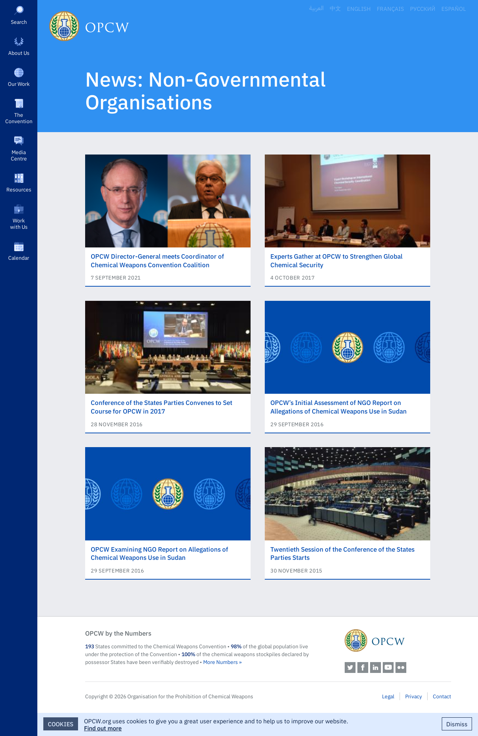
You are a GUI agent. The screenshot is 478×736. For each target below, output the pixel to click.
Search (19, 21)
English (359, 8)
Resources (18, 189)
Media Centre (19, 155)
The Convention (18, 118)
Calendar (18, 257)
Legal (388, 696)
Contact (442, 696)
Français (390, 8)
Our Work (19, 83)
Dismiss (457, 724)
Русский (422, 8)
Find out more (103, 728)
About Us (19, 52)
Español (453, 8)
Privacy (413, 696)
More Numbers (220, 661)
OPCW (398, 640)
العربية (316, 8)
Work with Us (19, 223)
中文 (335, 8)
